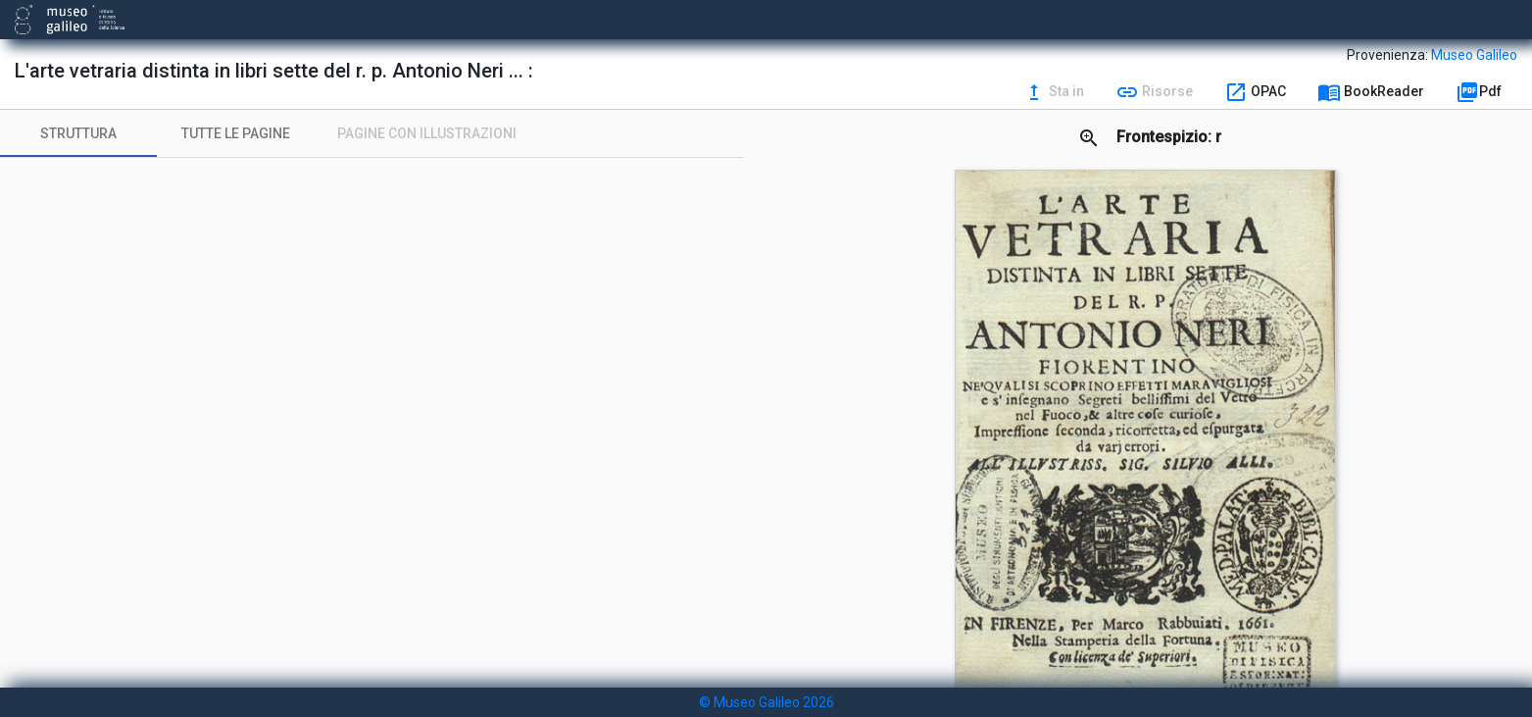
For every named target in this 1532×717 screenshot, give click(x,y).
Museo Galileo (1474, 55)
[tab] (78, 133)
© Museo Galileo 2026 (766, 702)
